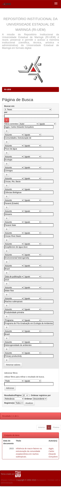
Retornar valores (13, 365)
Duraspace (41, 480)
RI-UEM (7, 89)
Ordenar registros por (41, 395)
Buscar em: (9, 106)
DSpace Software (8, 480)
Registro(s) (9, 403)
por (5, 112)
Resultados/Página (12, 395)
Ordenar (28, 399)
